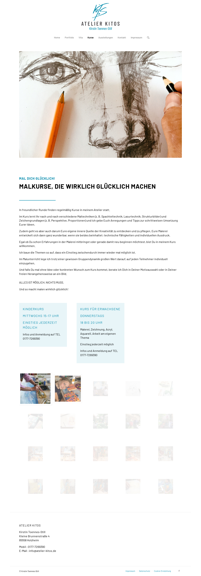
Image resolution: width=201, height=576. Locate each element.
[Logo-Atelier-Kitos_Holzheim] (100, 16)
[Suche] (147, 37)
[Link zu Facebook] (179, 571)
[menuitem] (57, 37)
